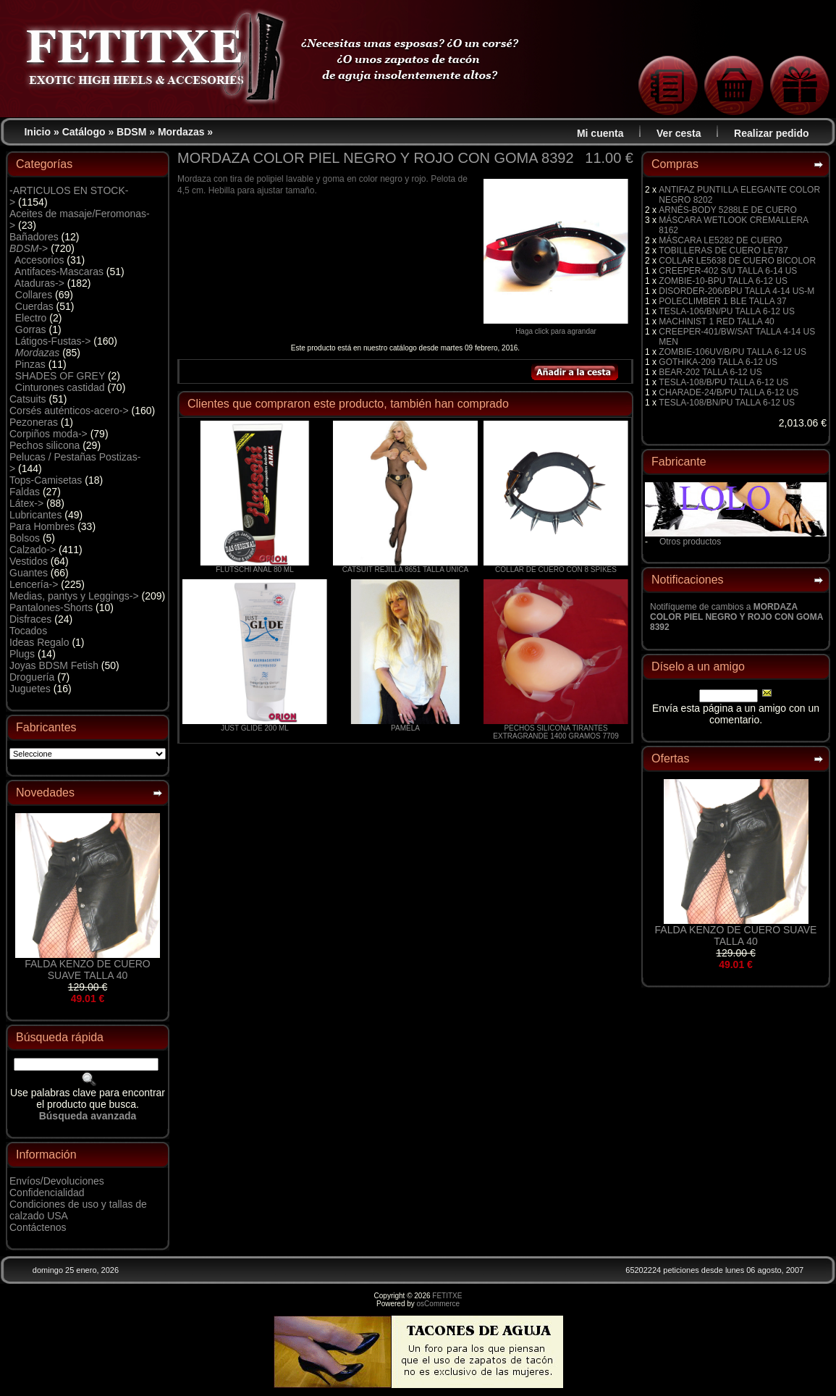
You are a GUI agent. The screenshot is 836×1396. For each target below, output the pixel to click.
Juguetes (30, 688)
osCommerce (438, 1304)
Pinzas (30, 364)
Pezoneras (33, 422)
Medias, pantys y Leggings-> (74, 596)
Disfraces (30, 619)
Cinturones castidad (60, 387)
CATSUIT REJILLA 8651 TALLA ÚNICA (405, 569)
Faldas (24, 491)
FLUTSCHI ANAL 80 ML (254, 569)
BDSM (131, 132)
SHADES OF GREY (60, 376)
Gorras (30, 329)
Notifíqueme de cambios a (736, 617)
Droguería (31, 677)
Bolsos (24, 538)
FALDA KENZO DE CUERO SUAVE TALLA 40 (87, 969)
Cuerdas (34, 306)
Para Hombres (42, 526)
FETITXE (447, 1296)
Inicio (37, 132)
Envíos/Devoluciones (56, 1181)
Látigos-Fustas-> (53, 341)
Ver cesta (678, 133)
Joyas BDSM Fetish (53, 665)
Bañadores (34, 237)
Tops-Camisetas (45, 480)
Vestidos (28, 561)
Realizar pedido (771, 133)
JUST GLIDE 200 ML (255, 728)
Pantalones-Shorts (51, 607)
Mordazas (181, 132)
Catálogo (84, 132)
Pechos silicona (44, 445)
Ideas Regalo (39, 642)
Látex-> (26, 503)
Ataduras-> (39, 283)
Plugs (22, 654)
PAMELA (405, 728)
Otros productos (690, 542)
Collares (33, 294)
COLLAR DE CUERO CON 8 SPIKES (556, 569)
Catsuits (27, 399)
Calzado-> (32, 549)
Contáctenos (38, 1227)
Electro (31, 318)
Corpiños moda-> (48, 434)
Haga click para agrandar (556, 328)
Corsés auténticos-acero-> (69, 410)
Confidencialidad (47, 1192)
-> (28, 248)
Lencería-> (33, 584)
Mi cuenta (600, 133)
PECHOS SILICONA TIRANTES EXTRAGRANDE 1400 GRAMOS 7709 (555, 732)
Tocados (28, 630)
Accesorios (39, 260)
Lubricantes (35, 515)
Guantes (28, 573)
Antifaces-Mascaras (59, 271)
